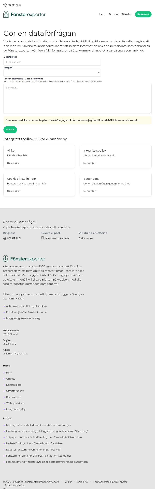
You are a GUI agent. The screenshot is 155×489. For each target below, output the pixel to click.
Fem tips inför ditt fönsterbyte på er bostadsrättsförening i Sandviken (47, 461)
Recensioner (13, 397)
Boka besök (86, 238)
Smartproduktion (132, 482)
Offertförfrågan (15, 390)
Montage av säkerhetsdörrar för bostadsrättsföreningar (38, 425)
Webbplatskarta (15, 403)
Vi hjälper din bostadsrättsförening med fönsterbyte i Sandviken (44, 437)
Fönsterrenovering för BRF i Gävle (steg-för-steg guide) (38, 455)
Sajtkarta (76, 482)
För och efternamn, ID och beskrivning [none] (23, 79)
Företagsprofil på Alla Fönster (102, 482)
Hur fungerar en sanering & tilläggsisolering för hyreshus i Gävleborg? (47, 431)
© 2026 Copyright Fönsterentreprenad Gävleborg (28, 482)
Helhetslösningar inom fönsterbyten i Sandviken (34, 443)
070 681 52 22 (10, 334)
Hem (102, 14)
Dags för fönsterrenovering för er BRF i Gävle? (33, 449)
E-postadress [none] (10, 57)
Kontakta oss (143, 14)
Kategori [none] (7, 68)
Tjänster (126, 14)
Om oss (113, 14)
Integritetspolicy (16, 409)
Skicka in (10, 130)
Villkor (62, 482)
